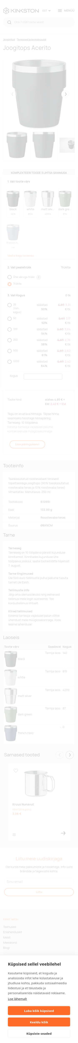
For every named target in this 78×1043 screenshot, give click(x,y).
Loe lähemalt (17, 999)
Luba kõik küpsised (39, 1011)
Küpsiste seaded (39, 1033)
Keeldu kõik (39, 1022)
